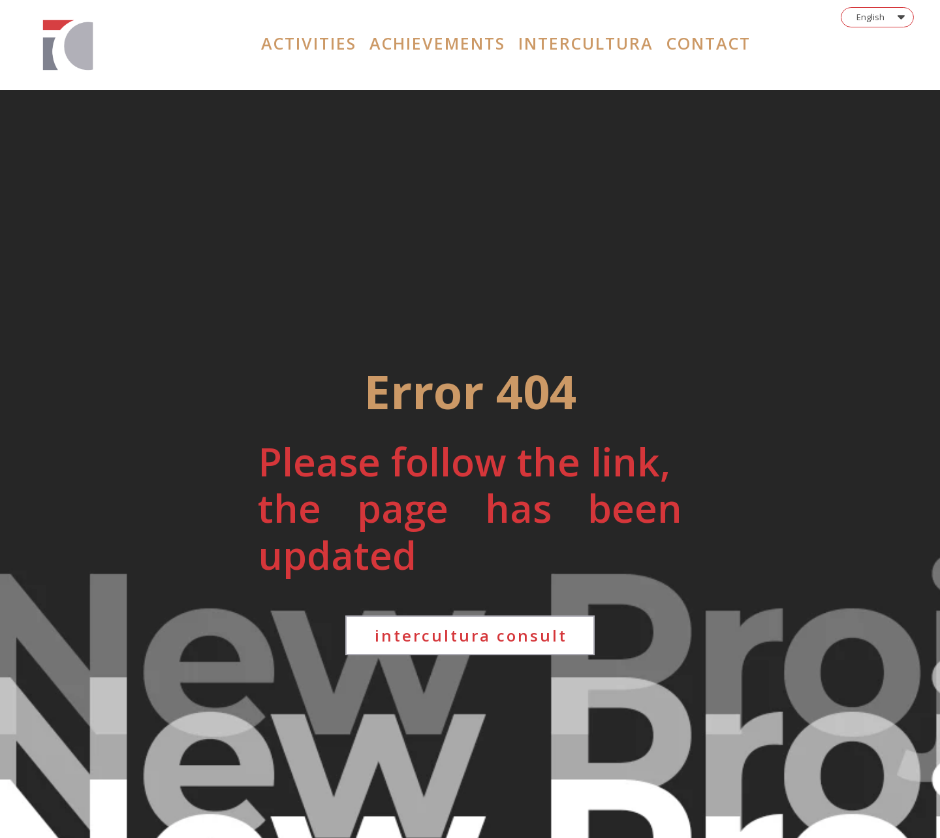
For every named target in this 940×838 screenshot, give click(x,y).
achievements (437, 43)
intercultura (585, 43)
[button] (877, 17)
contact (708, 43)
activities (308, 43)
